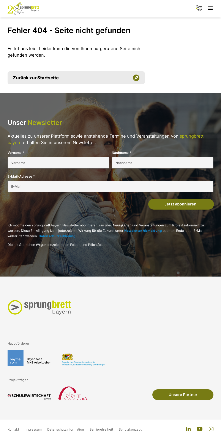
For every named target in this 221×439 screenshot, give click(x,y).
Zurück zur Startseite (36, 77)
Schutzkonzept (130, 429)
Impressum (34, 429)
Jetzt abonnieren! (181, 204)
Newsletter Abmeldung (143, 231)
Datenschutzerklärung (57, 236)
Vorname (16, 152)
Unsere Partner (183, 394)
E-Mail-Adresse (21, 176)
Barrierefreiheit (102, 429)
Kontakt (14, 429)
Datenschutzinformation (66, 429)
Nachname (121, 152)
